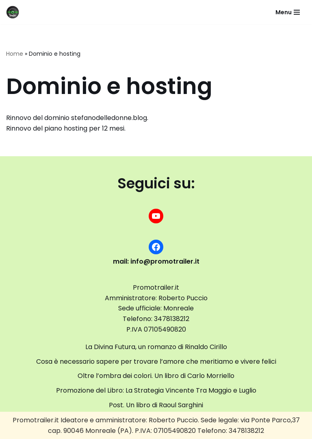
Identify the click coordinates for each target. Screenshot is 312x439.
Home (14, 54)
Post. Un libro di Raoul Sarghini (156, 405)
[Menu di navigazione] (287, 12)
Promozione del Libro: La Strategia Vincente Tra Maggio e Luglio (156, 390)
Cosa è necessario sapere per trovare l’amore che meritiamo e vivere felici (156, 361)
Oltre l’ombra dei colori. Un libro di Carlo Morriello (156, 375)
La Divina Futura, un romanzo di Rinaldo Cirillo (156, 347)
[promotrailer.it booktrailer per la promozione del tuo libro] (12, 12)
